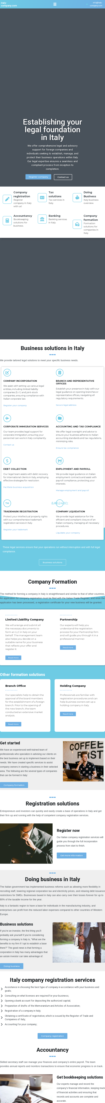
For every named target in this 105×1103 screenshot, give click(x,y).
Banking (55, 215)
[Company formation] (78, 224)
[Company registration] (8, 199)
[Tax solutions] (43, 198)
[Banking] (43, 219)
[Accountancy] (8, 221)
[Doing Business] (78, 198)
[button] (55, 4)
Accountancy (23, 215)
